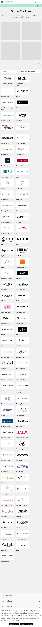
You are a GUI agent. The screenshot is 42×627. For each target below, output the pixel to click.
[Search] (9, 71)
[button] (39, 6)
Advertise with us (37, 64)
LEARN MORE (14, 624)
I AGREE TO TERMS (26, 624)
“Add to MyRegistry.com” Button (21, 18)
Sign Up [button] (34, 2)
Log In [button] (39, 2)
